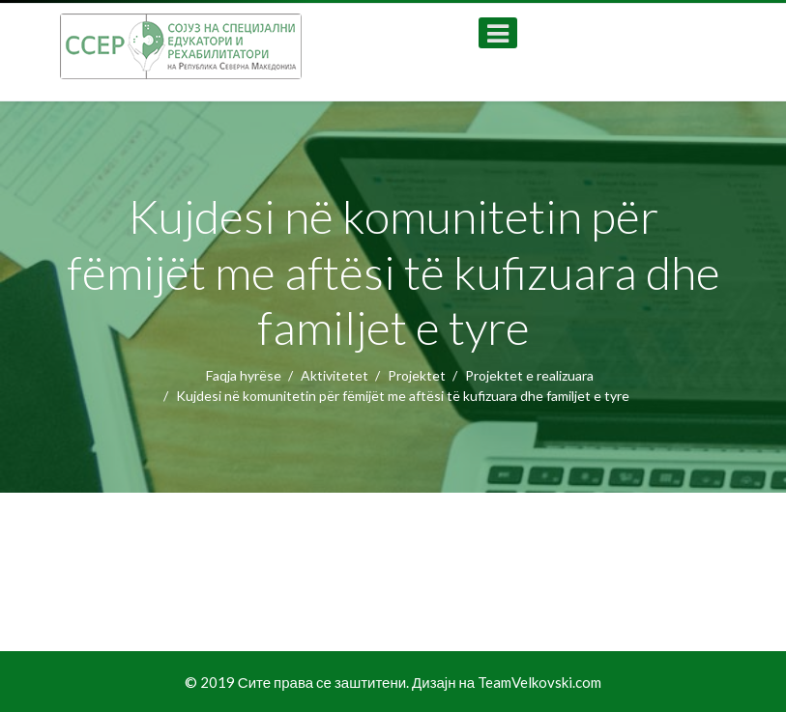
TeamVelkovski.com (539, 682)
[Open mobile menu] (498, 32)
